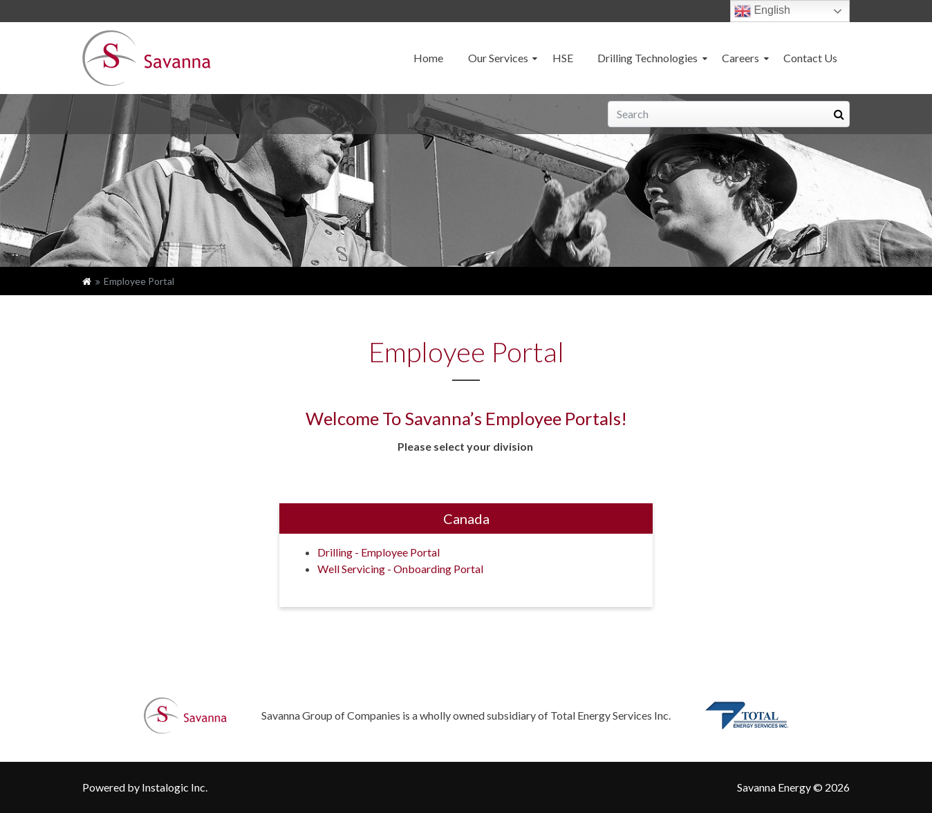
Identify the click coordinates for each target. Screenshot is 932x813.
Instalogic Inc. (174, 787)
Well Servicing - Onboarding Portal (400, 568)
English (762, 11)
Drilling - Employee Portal (378, 552)
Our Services (498, 57)
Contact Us (810, 57)
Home (428, 57)
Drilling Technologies (647, 57)
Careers (740, 57)
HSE (562, 57)
